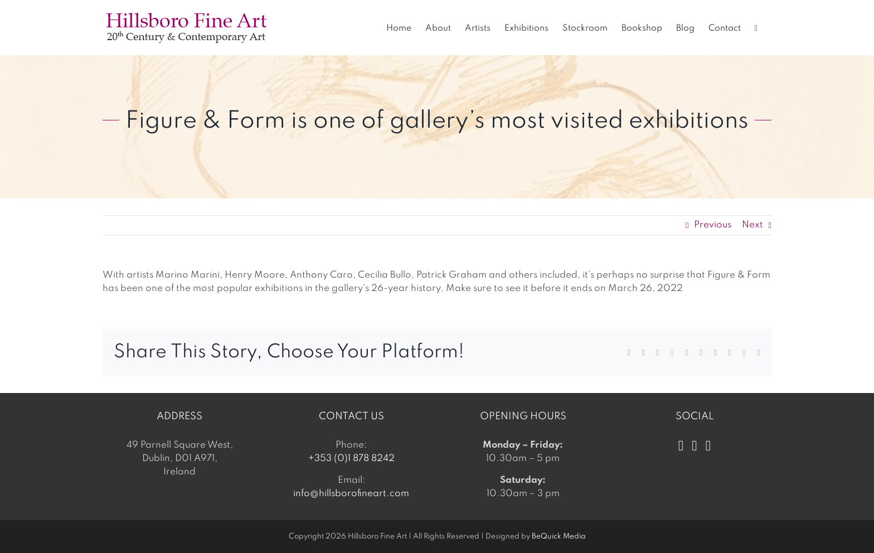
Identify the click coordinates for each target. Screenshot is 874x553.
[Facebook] (681, 446)
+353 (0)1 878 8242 (351, 458)
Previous (712, 225)
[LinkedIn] (708, 446)
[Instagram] (694, 446)
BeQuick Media (559, 536)
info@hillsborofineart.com (351, 493)
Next (752, 225)
